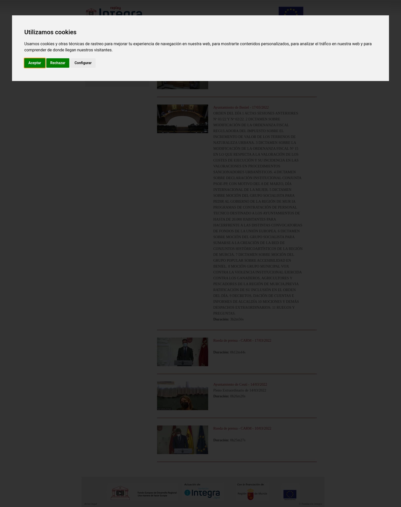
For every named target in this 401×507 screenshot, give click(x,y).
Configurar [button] (83, 63)
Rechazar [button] (57, 63)
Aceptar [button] (34, 63)
